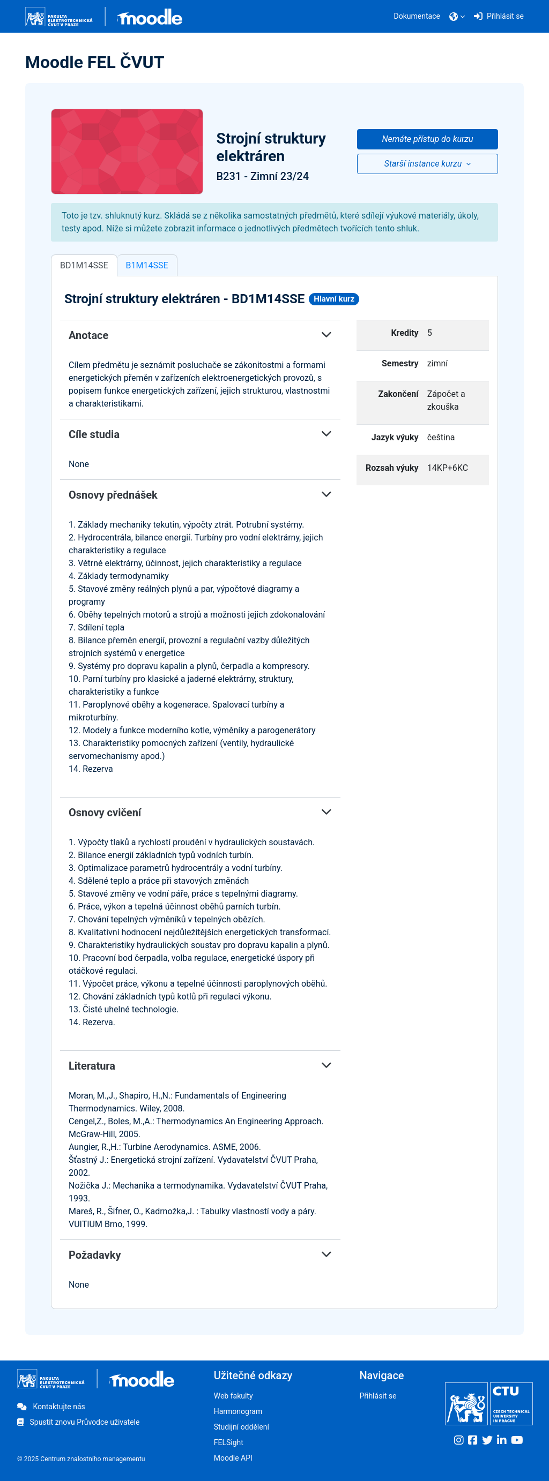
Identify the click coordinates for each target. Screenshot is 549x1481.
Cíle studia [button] (200, 434)
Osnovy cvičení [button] (200, 812)
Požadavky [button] (200, 1255)
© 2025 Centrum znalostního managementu (81, 1459)
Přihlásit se (377, 1396)
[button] (457, 16)
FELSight (228, 1442)
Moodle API (233, 1458)
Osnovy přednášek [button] (200, 494)
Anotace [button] (200, 335)
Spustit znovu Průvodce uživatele (78, 1422)
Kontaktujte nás (51, 1406)
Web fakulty (233, 1396)
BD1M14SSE (84, 265)
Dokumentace (417, 16)
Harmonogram (238, 1411)
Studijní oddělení (241, 1427)
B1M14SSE (147, 265)
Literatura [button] (200, 1065)
